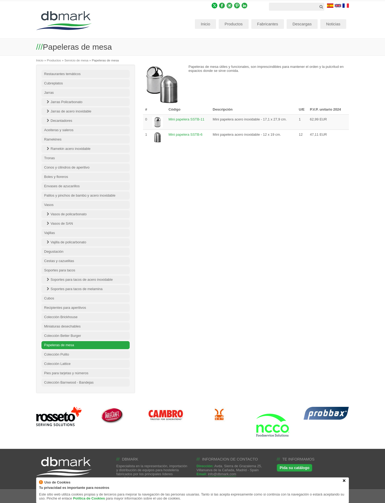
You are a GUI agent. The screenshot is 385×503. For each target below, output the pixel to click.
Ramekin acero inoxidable (71, 149)
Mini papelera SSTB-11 (186, 119)
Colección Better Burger (62, 336)
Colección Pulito (56, 354)
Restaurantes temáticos (62, 74)
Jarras (49, 93)
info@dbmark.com (222, 474)
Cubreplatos (53, 83)
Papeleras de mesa (59, 345)
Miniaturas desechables (62, 326)
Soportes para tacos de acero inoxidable (82, 280)
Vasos (48, 205)
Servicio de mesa (76, 60)
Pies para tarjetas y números (66, 373)
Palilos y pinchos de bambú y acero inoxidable (80, 195)
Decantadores (61, 121)
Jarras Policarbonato (66, 102)
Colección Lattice (57, 364)
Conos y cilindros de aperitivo (67, 167)
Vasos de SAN (62, 223)
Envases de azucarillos (62, 186)
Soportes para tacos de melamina (76, 289)
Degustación (53, 251)
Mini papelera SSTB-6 (185, 134)
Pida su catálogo (294, 468)
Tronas (49, 158)
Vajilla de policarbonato (68, 242)
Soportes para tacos (59, 270)
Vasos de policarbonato (69, 214)
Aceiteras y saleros (59, 130)
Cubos (49, 298)
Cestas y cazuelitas (59, 261)
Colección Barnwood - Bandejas (69, 382)
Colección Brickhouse (61, 317)
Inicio (39, 60)
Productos (54, 60)
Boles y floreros (56, 177)
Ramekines (52, 139)
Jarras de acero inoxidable (71, 111)
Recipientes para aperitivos (65, 308)
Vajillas (49, 233)
